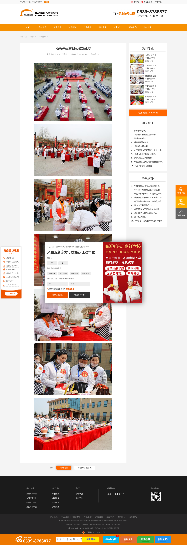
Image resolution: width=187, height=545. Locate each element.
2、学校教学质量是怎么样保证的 (145, 190)
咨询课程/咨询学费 (148, 113)
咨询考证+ (163, 539)
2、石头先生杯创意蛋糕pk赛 (143, 135)
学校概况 (79, 494)
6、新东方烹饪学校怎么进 (142, 205)
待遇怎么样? (11, 269)
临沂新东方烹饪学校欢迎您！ (31, 2)
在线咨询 (11, 294)
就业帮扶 (79, 498)
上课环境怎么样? (12, 277)
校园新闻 (55, 498)
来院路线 (55, 507)
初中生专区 (110, 539)
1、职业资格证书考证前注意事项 (145, 186)
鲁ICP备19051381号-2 (80, 528)
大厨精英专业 (31, 498)
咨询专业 (128, 539)
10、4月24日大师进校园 (141, 166)
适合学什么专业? (12, 266)
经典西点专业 (31, 502)
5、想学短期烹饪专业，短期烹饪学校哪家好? (150, 201)
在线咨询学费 (79, 295)
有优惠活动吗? (11, 285)
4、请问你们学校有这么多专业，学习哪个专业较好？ (154, 197)
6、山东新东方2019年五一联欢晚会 (146, 150)
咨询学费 (145, 539)
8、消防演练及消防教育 (141, 158)
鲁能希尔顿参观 (85, 468)
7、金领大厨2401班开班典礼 (143, 154)
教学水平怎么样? (12, 273)
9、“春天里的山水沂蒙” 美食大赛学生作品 (149, 162)
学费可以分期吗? (12, 262)
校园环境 (32, 37)
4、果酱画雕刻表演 (139, 142)
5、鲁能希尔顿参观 (139, 146)
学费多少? (10, 258)
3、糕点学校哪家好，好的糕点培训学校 (148, 194)
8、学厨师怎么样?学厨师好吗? (144, 213)
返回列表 (64, 468)
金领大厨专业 (31, 494)
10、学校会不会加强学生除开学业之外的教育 (150, 221)
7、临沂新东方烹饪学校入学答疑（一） (148, 209)
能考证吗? (10, 281)
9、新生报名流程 (138, 217)
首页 (28, 27)
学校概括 (55, 494)
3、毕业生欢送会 (138, 138)
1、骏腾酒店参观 (138, 131)
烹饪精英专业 (31, 507)
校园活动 (42, 37)
